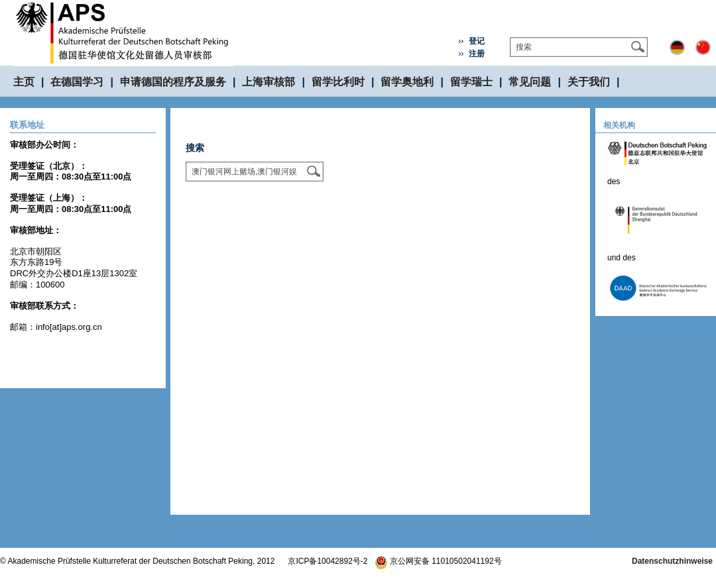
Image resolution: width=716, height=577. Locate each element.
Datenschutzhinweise (672, 561)
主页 (23, 81)
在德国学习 (76, 81)
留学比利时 (338, 81)
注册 (477, 53)
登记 (477, 41)
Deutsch (677, 47)
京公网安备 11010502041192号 (438, 561)
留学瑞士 (471, 81)
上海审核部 (268, 81)
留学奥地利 (407, 81)
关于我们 (588, 81)
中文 (703, 47)
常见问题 (529, 81)
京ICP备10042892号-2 (327, 561)
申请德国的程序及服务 (173, 81)
